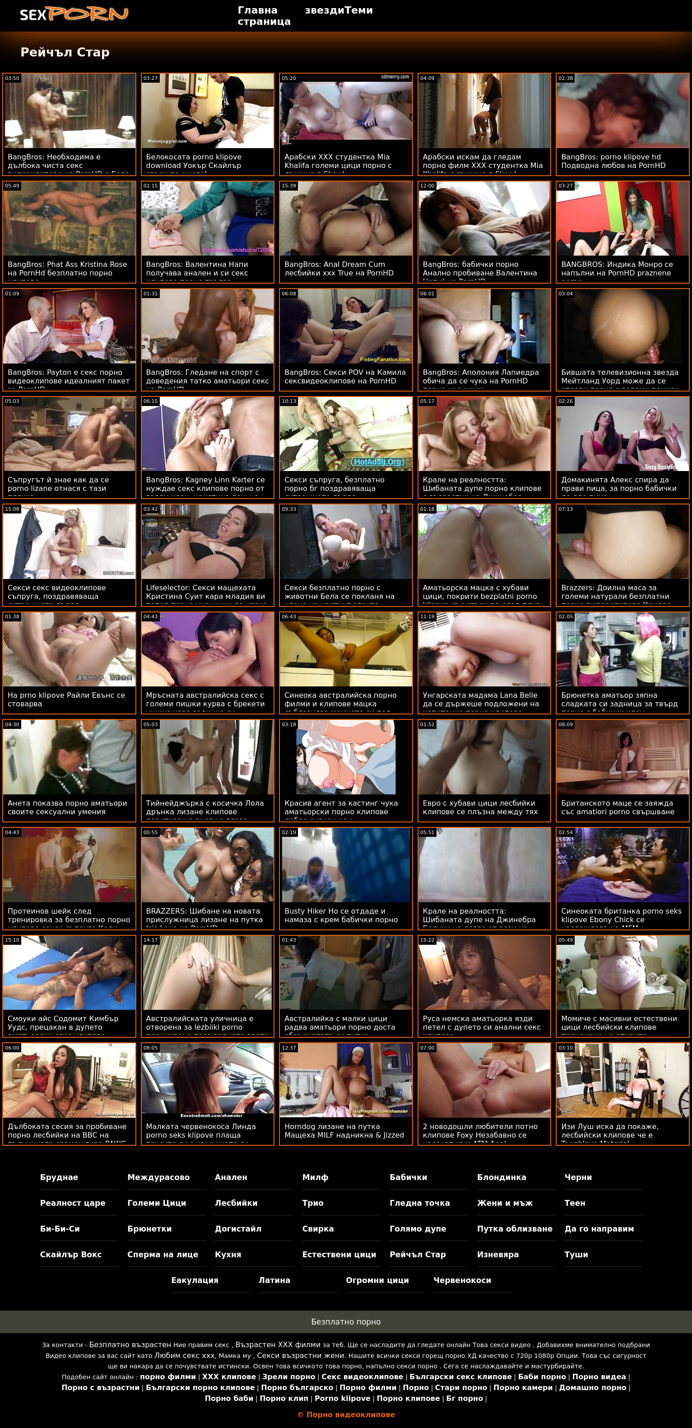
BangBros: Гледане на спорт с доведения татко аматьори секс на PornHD (207, 381)
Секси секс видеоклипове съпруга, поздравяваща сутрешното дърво (57, 596)
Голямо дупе (418, 1228)
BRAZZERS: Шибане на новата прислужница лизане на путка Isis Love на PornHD (204, 920)
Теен (575, 1203)
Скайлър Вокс (71, 1254)
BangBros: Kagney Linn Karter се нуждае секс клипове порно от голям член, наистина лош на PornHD (205, 493)
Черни (578, 1177)
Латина (275, 1280)
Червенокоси (462, 1280)
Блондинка (501, 1177)
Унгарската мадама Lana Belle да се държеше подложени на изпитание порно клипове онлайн (481, 708)
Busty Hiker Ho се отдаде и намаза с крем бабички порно (341, 915)
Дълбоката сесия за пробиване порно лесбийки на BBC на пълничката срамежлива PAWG (67, 1135)
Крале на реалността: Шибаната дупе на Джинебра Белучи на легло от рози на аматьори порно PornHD (479, 924)
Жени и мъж (505, 1203)
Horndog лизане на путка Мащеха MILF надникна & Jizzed (344, 1130)
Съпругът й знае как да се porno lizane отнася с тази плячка (58, 488)
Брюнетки (149, 1228)
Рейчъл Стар (418, 1254)
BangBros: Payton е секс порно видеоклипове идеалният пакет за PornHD (69, 381)
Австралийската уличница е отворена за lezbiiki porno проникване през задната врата (207, 1027)
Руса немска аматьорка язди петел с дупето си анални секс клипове (482, 1027)
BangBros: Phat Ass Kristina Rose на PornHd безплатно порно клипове (67, 273)
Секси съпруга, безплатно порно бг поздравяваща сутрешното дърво (334, 488)
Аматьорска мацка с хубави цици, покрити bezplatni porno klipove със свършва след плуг (481, 596)
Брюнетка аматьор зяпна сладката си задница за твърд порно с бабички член (619, 704)
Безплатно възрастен (130, 1344)
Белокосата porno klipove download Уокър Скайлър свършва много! (194, 165)
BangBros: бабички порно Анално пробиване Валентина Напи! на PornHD (480, 273)
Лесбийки (236, 1203)
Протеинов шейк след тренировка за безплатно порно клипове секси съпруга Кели (69, 920)
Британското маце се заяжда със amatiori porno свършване (617, 807)
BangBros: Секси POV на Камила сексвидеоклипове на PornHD (345, 376)
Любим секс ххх (184, 1355)
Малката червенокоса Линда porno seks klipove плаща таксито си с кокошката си (201, 1135)
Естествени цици (339, 1254)
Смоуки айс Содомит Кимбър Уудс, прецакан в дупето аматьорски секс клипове (63, 1027)
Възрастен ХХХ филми (278, 1344)
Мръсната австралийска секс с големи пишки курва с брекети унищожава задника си (205, 704)
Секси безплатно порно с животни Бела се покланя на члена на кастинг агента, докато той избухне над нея (339, 600)
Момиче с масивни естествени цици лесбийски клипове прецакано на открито (619, 1027)
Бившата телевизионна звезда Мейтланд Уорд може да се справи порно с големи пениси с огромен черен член (619, 385)
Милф (315, 1177)
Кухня (228, 1254)
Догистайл (238, 1228)
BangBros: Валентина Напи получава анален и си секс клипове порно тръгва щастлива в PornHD (197, 277)
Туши (577, 1254)
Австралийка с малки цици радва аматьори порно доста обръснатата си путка (339, 1027)
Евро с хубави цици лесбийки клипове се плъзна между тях (480, 807)
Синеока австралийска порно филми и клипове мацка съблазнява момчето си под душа (340, 708)
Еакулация (194, 1280)
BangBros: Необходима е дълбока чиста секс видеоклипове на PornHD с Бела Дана (69, 170)
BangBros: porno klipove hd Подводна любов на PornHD (613, 161)
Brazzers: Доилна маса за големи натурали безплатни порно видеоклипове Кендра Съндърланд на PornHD (616, 600)
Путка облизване (515, 1228)
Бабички (408, 1177)
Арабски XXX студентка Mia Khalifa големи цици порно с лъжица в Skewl (338, 165)
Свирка (318, 1228)
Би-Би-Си (60, 1228)
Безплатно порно (346, 1321)
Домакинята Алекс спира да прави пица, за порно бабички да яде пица (619, 488)
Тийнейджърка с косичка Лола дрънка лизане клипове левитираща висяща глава (205, 812)
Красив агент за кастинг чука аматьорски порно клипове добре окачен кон (341, 812)
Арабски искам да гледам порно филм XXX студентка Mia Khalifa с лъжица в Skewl (483, 165)
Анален (231, 1177)
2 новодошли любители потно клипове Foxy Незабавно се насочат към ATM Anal (480, 1135)
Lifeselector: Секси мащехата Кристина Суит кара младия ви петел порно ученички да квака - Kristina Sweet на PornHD (207, 600)
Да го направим (599, 1228)
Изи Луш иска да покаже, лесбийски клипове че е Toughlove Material (610, 1135)
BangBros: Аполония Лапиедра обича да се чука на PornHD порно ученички (481, 381)
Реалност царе (73, 1203)
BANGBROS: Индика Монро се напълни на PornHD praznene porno (617, 273)
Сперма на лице (162, 1254)
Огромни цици (377, 1280)
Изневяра (498, 1254)
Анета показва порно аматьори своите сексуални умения (67, 807)
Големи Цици (156, 1203)
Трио (313, 1203)
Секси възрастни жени (300, 1355)
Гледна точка (420, 1203)
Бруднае (59, 1177)
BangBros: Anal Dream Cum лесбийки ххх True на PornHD (339, 268)
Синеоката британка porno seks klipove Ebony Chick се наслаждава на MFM (621, 920)
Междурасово (158, 1177)
